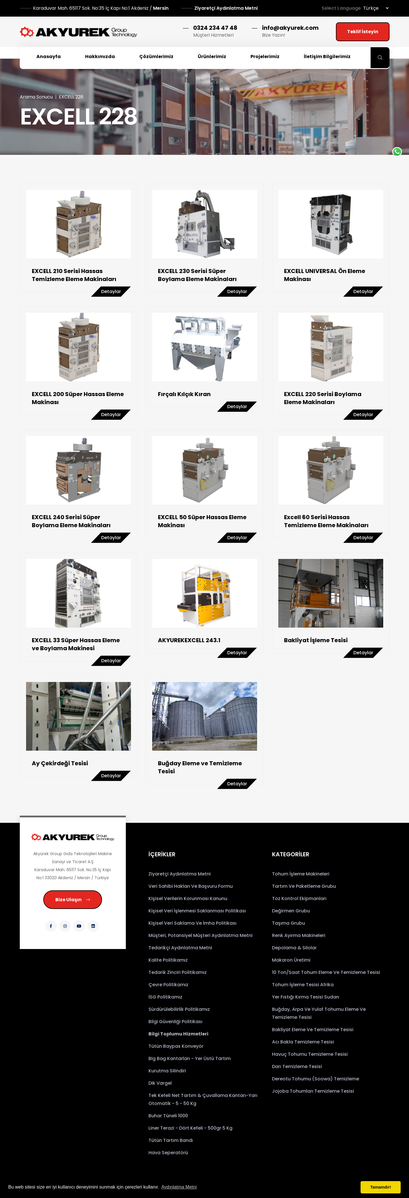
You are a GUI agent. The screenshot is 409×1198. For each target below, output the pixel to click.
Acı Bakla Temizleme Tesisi (303, 1042)
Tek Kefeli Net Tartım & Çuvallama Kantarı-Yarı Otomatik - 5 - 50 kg (202, 1099)
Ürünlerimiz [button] (212, 56)
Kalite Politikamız (168, 960)
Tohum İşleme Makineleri (300, 874)
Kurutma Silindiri (167, 1070)
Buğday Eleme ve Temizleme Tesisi (200, 767)
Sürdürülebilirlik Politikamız (179, 1009)
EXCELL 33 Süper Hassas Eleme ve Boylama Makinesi (76, 644)
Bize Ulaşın (72, 899)
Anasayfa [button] (48, 56)
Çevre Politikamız (168, 984)
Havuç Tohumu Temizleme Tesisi (310, 1054)
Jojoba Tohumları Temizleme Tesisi (313, 1091)
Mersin (101, 8)
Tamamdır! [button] (380, 1187)
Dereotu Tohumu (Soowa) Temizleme (315, 1079)
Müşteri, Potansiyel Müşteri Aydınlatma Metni (200, 935)
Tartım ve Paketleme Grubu (304, 886)
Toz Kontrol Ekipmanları (299, 898)
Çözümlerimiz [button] (156, 56)
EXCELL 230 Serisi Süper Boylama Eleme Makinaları (197, 275)
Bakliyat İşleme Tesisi (316, 640)
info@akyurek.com (290, 27)
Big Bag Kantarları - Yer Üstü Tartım (189, 1058)
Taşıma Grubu (288, 923)
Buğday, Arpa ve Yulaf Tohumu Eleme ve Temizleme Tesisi (319, 1013)
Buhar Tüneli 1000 (168, 1115)
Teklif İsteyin (362, 31)
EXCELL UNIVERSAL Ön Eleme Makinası (324, 275)
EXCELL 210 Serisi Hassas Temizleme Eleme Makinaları (74, 275)
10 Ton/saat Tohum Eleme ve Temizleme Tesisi (326, 972)
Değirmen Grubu (291, 911)
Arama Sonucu (36, 97)
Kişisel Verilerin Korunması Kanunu (187, 898)
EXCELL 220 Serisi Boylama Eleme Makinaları (322, 398)
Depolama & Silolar (294, 947)
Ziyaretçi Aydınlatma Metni (226, 8)
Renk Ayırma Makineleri (298, 935)
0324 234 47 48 (215, 27)
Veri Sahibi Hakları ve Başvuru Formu (190, 886)
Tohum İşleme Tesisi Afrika (303, 984)
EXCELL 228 (71, 97)
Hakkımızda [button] (100, 56)
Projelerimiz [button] (265, 56)
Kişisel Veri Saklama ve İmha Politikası (192, 923)
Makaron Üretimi (291, 960)
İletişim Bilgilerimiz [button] (327, 56)
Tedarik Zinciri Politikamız (177, 972)
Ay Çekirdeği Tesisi (60, 763)
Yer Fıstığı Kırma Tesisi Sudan (305, 997)
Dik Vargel (160, 1083)
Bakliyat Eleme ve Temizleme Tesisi (312, 1029)
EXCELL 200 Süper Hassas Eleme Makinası (78, 398)
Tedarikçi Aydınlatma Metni (180, 947)
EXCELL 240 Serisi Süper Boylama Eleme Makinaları (71, 521)
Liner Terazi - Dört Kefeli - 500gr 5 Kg (190, 1128)
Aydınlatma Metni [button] (179, 1187)
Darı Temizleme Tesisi (297, 1066)
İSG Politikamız (165, 997)
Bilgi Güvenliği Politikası (175, 1021)
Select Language (341, 8)
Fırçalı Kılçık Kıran (184, 394)
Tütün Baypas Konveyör (175, 1046)
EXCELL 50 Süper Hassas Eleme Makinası (202, 521)
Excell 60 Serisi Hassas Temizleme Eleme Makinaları (326, 521)
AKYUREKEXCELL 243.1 (189, 640)
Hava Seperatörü (168, 1152)
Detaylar (111, 291)
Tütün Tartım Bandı (170, 1140)
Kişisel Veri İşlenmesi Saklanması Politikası (197, 911)
